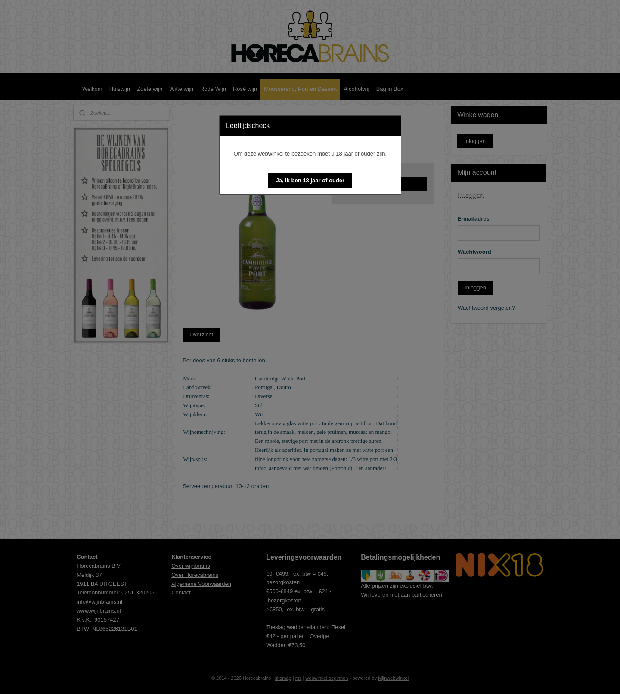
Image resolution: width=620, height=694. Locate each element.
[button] (310, 180)
